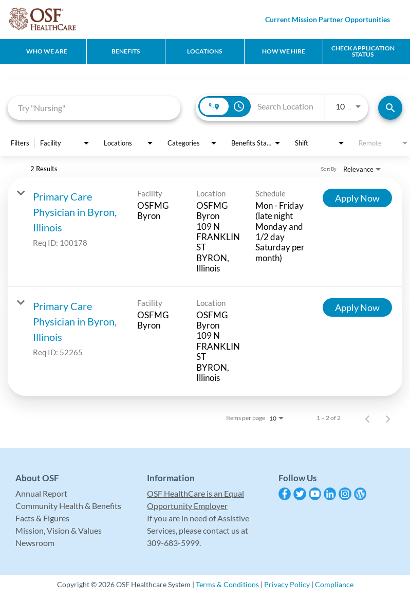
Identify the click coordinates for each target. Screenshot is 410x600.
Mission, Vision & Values (58, 530)
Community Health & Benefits (68, 506)
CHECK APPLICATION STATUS (363, 51)
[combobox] (94, 108)
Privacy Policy (287, 584)
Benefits (125, 51)
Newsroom (34, 543)
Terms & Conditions (227, 584)
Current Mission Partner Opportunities (327, 19)
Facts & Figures (42, 518)
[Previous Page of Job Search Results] (367, 418)
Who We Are (46, 51)
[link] (205, 232)
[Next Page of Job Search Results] (388, 418)
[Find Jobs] (390, 108)
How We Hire (283, 51)
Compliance (334, 584)
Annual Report (41, 493)
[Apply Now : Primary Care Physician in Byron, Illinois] (357, 198)
